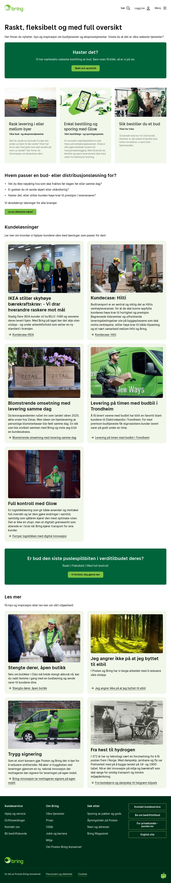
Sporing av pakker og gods (104, 813)
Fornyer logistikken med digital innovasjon (37, 537)
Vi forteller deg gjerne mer (86, 575)
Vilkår (49, 827)
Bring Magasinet (97, 833)
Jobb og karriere (56, 833)
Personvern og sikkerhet (59, 873)
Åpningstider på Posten (102, 820)
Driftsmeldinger (15, 820)
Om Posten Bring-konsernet (64, 847)
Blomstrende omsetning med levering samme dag (42, 438)
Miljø (49, 840)
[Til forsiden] (14, 8)
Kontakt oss (12, 827)
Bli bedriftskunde (16, 833)
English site (147, 834)
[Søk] (123, 8)
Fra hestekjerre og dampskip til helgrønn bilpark (124, 783)
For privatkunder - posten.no (147, 825)
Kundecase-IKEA (21, 335)
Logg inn (142, 8)
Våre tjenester (55, 813)
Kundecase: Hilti (103, 335)
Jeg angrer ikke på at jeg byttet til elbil (118, 689)
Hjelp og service (15, 813)
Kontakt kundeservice (147, 806)
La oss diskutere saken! (22, 212)
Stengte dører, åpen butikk (27, 689)
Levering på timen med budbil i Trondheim (120, 438)
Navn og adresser (98, 827)
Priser (49, 820)
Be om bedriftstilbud (147, 815)
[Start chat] (163, 875)
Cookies (82, 873)
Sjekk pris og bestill (85, 68)
